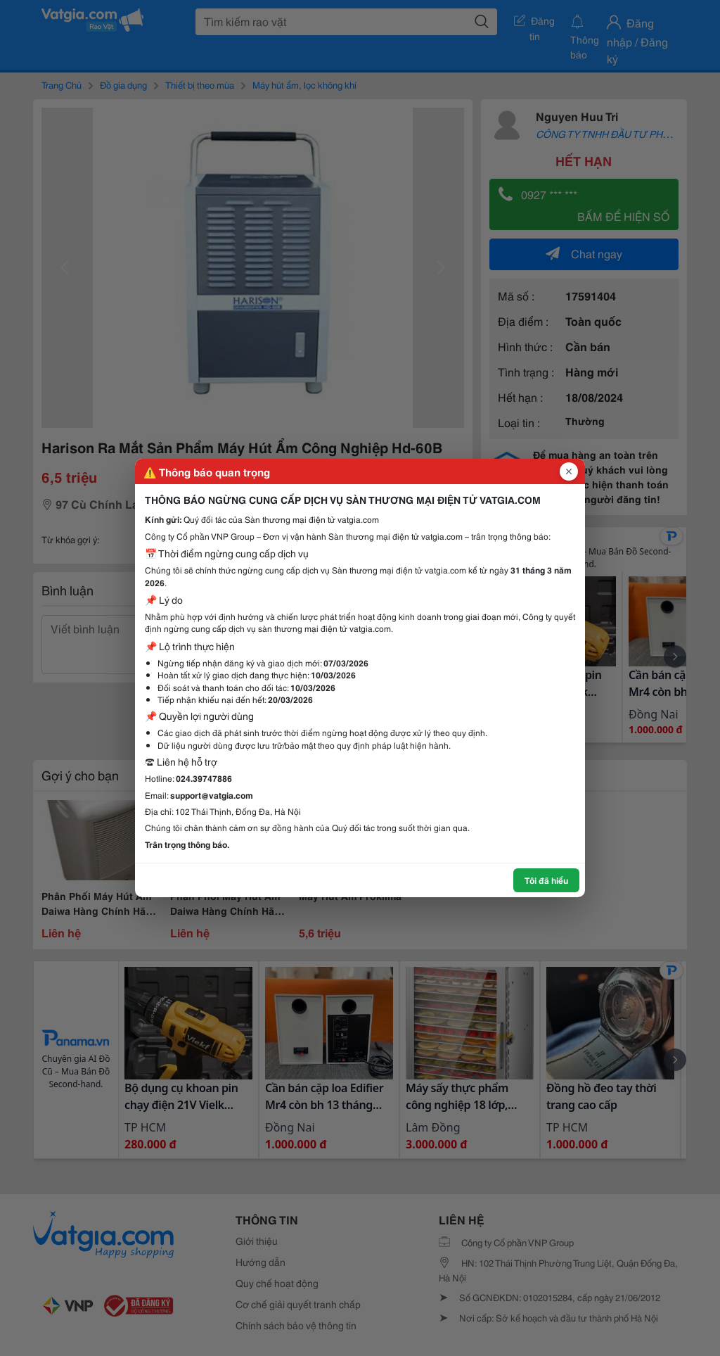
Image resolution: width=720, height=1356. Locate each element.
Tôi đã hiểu (546, 880)
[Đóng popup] (569, 471)
